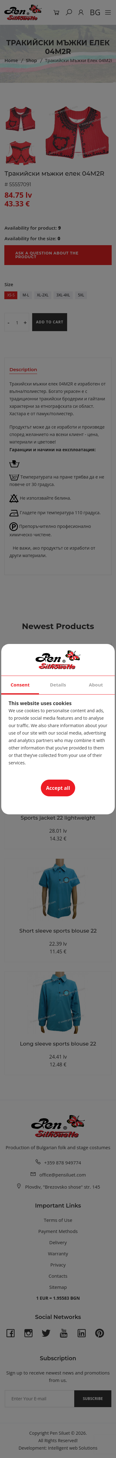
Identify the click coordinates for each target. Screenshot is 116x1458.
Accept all (58, 788)
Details (58, 685)
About (96, 685)
